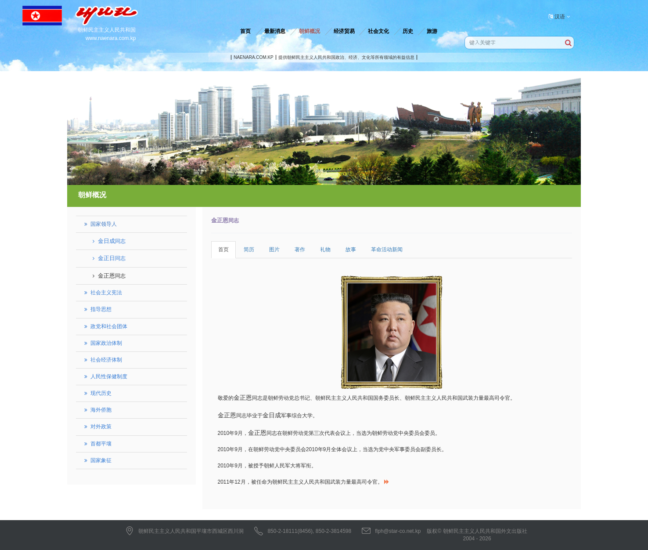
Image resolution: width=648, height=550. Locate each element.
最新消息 (274, 31)
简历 (249, 249)
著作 (300, 249)
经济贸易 (344, 31)
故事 (351, 249)
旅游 (432, 31)
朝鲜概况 (309, 31)
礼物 (325, 249)
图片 (274, 249)
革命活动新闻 (387, 249)
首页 (245, 31)
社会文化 (378, 31)
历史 (408, 31)
